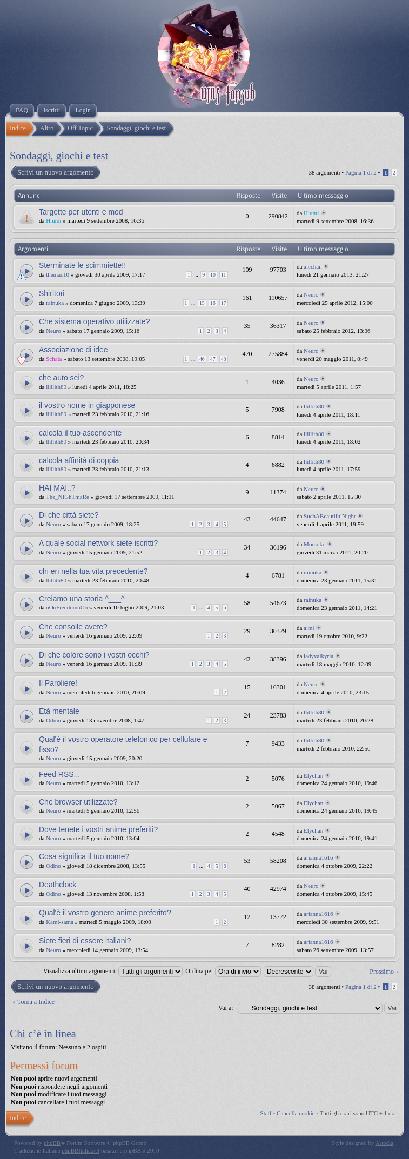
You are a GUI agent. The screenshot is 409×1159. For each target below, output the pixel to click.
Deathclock (57, 884)
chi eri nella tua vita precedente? (93, 571)
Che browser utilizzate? (78, 802)
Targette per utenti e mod (81, 211)
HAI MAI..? (57, 488)
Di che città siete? (69, 515)
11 (223, 275)
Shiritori (51, 293)
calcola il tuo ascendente (80, 432)
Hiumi (53, 220)
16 (213, 303)
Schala (54, 359)
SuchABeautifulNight (330, 516)
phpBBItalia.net (80, 1150)
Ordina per (223, 971)
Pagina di (361, 172)
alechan (313, 266)
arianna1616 (318, 857)
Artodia (385, 1143)
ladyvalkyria (318, 656)
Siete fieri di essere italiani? (85, 940)
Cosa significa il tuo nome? (84, 856)
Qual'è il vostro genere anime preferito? (105, 912)
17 (223, 303)
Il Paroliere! (58, 683)
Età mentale (59, 711)
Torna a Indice (36, 1002)
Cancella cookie (296, 1113)
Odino (53, 720)
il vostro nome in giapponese (87, 405)
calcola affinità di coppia (79, 460)
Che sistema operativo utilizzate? (94, 321)
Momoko (314, 544)
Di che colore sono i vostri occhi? (94, 655)
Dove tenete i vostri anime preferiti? (98, 829)
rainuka (55, 302)
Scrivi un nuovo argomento (55, 172)
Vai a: (225, 1007)
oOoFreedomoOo (67, 607)
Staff (266, 1113)
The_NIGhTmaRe (67, 496)
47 (213, 359)
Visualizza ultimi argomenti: (113, 971)
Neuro (311, 294)
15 (202, 303)
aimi (309, 628)
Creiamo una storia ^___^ (82, 598)
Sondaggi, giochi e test (59, 156)
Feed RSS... (59, 774)
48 (223, 359)
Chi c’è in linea (43, 1034)
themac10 (57, 274)
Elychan (313, 775)
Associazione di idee (73, 349)
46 (202, 359)
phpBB (52, 1143)
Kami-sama (59, 922)
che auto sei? (61, 377)
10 (213, 275)
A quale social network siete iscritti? (98, 543)
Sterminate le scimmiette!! (82, 265)
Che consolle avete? (73, 626)
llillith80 (56, 387)
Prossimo (382, 971)
